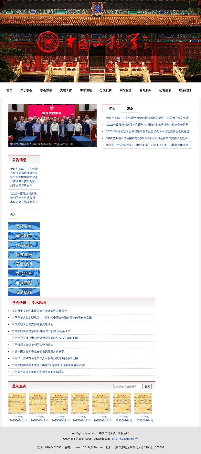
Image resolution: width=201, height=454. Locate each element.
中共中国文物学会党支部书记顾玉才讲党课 (38, 351)
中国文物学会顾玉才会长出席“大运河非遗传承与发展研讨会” (48, 365)
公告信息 (165, 90)
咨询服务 (145, 90)
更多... (14, 214)
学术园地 (86, 90)
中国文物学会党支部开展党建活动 (32, 324)
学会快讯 (46, 90)
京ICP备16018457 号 (125, 438)
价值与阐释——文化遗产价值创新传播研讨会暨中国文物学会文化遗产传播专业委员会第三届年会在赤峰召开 (24, 177)
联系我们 (185, 90)
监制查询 (19, 386)
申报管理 (125, 90)
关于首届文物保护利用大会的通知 (32, 344)
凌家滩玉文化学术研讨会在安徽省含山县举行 (39, 310)
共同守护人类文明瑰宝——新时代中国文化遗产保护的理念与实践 (52, 317)
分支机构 (105, 90)
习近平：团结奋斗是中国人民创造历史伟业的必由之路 (45, 358)
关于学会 (26, 90)
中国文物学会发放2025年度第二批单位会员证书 (41, 331)
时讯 (112, 108)
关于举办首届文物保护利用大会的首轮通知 (38, 371)
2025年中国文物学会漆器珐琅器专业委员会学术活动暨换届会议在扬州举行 (151, 131)
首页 (9, 90)
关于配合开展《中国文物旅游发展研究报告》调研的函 (45, 337)
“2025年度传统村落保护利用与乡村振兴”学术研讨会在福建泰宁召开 (147, 124)
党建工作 (66, 90)
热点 (130, 108)
